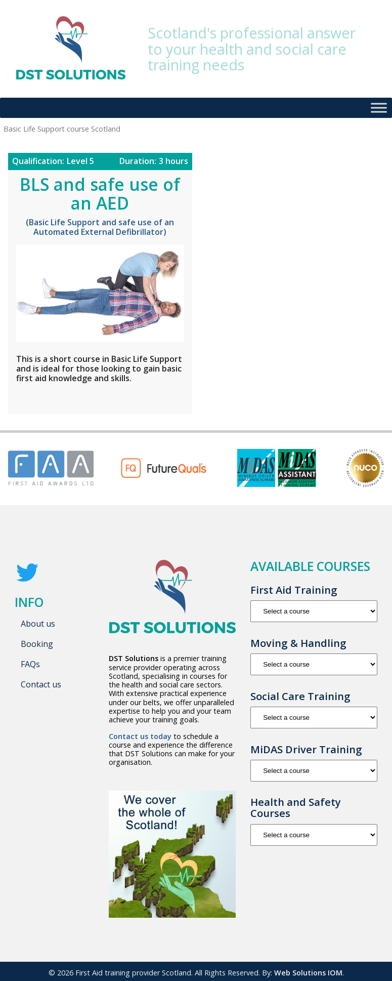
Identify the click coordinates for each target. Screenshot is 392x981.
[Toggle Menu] (379, 107)
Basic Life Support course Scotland (128, 398)
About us (38, 623)
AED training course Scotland (82, 395)
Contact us (41, 684)
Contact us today (140, 736)
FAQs (30, 664)
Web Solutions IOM (308, 972)
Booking (37, 643)
